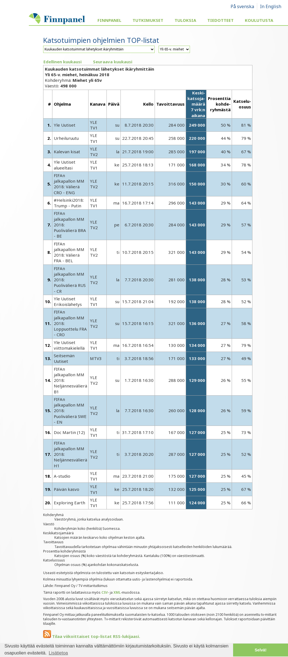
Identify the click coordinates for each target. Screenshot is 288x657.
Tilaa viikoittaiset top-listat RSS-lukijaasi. (91, 636)
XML (117, 592)
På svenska (242, 6)
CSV (104, 592)
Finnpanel (109, 20)
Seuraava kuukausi (112, 61)
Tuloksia (185, 20)
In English (270, 6)
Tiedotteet (220, 20)
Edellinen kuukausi (62, 61)
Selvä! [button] (260, 650)
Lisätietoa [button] (58, 653)
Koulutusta (259, 20)
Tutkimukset (148, 20)
